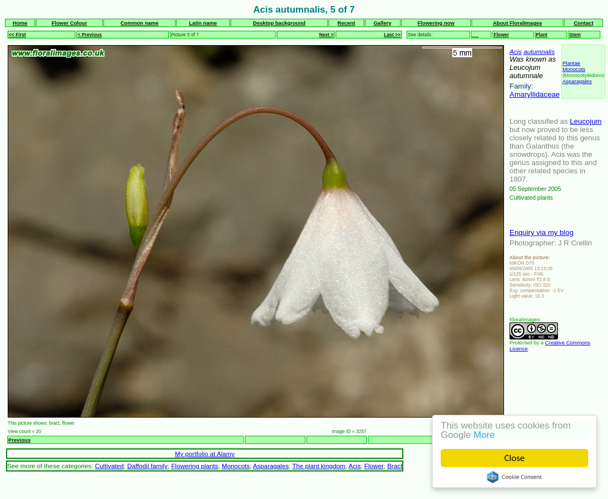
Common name (139, 23)
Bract (394, 465)
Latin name (203, 23)
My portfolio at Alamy (205, 453)
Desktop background (279, 23)
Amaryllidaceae (535, 94)
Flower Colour (69, 23)
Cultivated (109, 465)
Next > (326, 34)
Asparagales (576, 81)
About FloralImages (518, 23)
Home (20, 23)
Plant (541, 34)
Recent (346, 23)
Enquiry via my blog (541, 232)
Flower (501, 34)
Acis (516, 51)
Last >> (392, 34)
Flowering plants (194, 465)
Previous (19, 440)
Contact (584, 23)
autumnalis (539, 51)
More (484, 435)
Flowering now (436, 23)
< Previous (90, 34)
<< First (17, 34)
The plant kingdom (318, 465)
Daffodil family (147, 465)
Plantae (571, 63)
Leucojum (586, 121)
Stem (574, 34)
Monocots (573, 69)
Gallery (383, 23)
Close (515, 458)
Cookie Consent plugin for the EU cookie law (514, 477)
